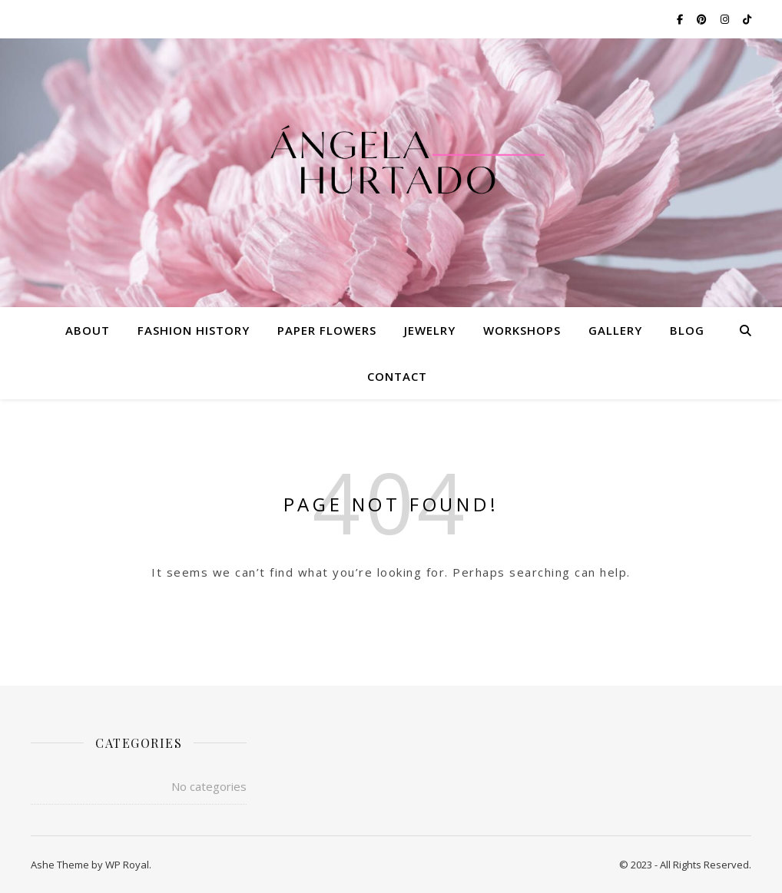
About (87, 330)
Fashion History (194, 330)
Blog (687, 330)
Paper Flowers (326, 330)
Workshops (522, 330)
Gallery (615, 330)
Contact (397, 376)
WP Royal (127, 865)
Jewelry (430, 330)
